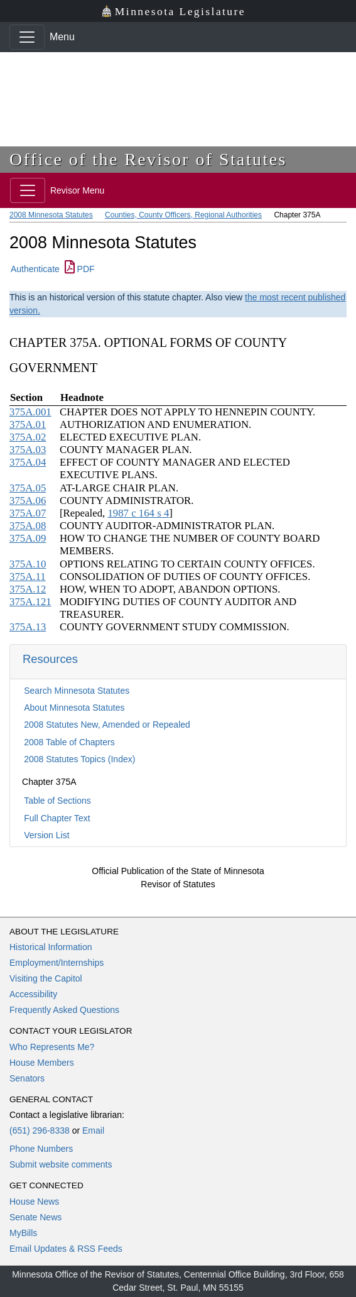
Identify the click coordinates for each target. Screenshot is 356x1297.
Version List (46, 835)
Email (93, 1130)
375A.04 (27, 462)
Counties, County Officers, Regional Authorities (183, 215)
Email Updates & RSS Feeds (65, 1249)
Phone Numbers (41, 1149)
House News (34, 1201)
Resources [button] (50, 658)
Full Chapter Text (57, 818)
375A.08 (27, 526)
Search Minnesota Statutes (76, 691)
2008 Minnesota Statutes (51, 215)
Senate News (35, 1217)
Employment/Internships (56, 963)
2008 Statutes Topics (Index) (79, 759)
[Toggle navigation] (27, 37)
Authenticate (35, 269)
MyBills (23, 1233)
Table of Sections (57, 801)
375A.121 (30, 602)
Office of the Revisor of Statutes (148, 159)
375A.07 (27, 513)
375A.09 (27, 538)
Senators (27, 1078)
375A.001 (30, 412)
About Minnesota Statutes (74, 708)
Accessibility (33, 994)
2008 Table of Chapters (69, 742)
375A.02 (27, 437)
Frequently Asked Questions (64, 1010)
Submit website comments (60, 1164)
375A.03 (27, 450)
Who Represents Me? (51, 1047)
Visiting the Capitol (45, 978)
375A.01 (27, 424)
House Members (41, 1063)
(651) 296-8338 (39, 1130)
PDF (80, 269)
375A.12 (27, 589)
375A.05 (27, 488)
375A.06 (27, 500)
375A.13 (27, 627)
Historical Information (50, 947)
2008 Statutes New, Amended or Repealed (107, 725)
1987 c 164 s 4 (138, 513)
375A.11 (27, 577)
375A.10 (27, 564)
